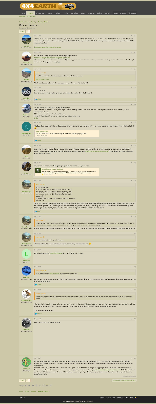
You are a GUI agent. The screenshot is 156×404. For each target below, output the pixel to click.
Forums (30, 13)
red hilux (26, 98)
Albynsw (26, 277)
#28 (135, 162)
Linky (36, 118)
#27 (135, 145)
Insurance (91, 13)
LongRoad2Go (26, 300)
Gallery (99, 13)
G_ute (26, 173)
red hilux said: (40, 73)
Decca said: (39, 237)
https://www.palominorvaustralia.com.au (47, 47)
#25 (135, 104)
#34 (135, 290)
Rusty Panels (26, 191)
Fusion (22, 397)
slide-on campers (56, 253)
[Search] (132, 13)
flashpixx (26, 115)
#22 (135, 52)
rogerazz (23, 28)
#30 (135, 216)
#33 (135, 267)
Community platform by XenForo (78, 401)
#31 (135, 233)
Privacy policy (120, 397)
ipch (26, 156)
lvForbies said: (40, 270)
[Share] (131, 35)
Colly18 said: (39, 220)
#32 (135, 250)
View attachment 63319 (42, 79)
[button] (45, 13)
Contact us (101, 397)
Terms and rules (110, 397)
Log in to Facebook (41, 131)
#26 (135, 122)
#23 (135, 69)
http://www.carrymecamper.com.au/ (97, 151)
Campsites (74, 13)
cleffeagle (26, 369)
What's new (40, 13)
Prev (22, 31)
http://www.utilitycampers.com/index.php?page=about (52, 58)
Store (50, 13)
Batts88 (26, 79)
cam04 (26, 46)
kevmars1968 (26, 133)
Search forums (31, 16)
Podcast (57, 13)
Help (127, 397)
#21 (135, 35)
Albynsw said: (39, 293)
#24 (135, 87)
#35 (135, 319)
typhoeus (26, 329)
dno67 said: (39, 184)
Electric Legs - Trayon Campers (52, 169)
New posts (22, 16)
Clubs (82, 13)
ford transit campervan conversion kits (107, 370)
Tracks (65, 13)
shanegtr (26, 63)
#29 (135, 180)
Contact (107, 13)
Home (23, 13)
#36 (135, 358)
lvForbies (26, 260)
